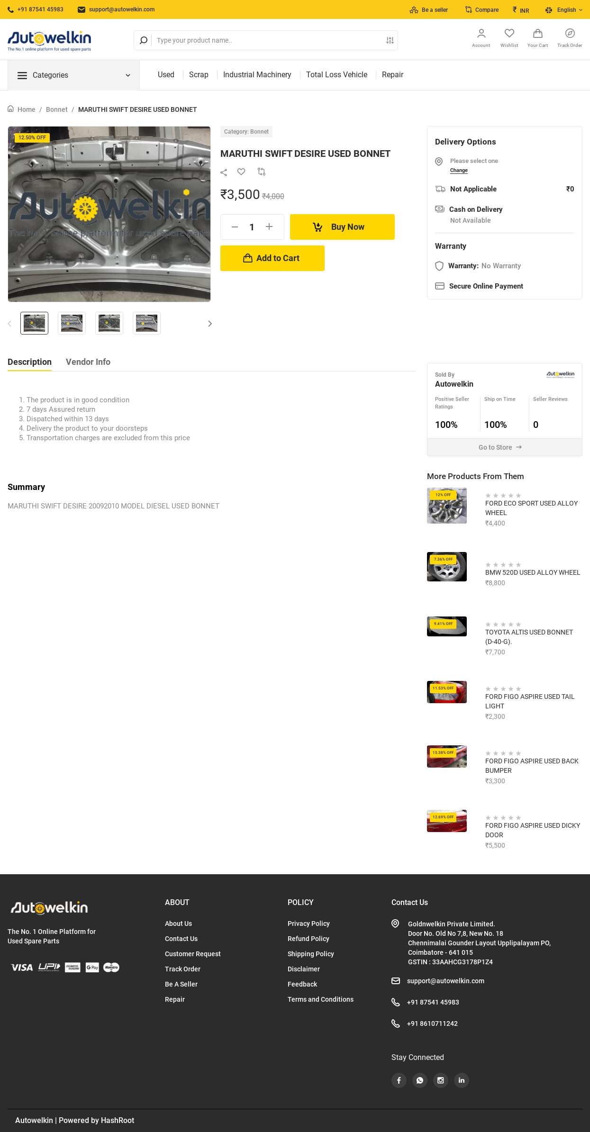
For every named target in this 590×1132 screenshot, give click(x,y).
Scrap (199, 74)
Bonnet (57, 109)
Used (166, 74)
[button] (210, 323)
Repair (392, 74)
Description (30, 362)
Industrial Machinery (257, 74)
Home (27, 109)
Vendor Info (88, 362)
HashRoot (117, 1120)
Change (459, 170)
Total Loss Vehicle (336, 74)
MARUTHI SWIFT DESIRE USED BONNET (137, 109)
